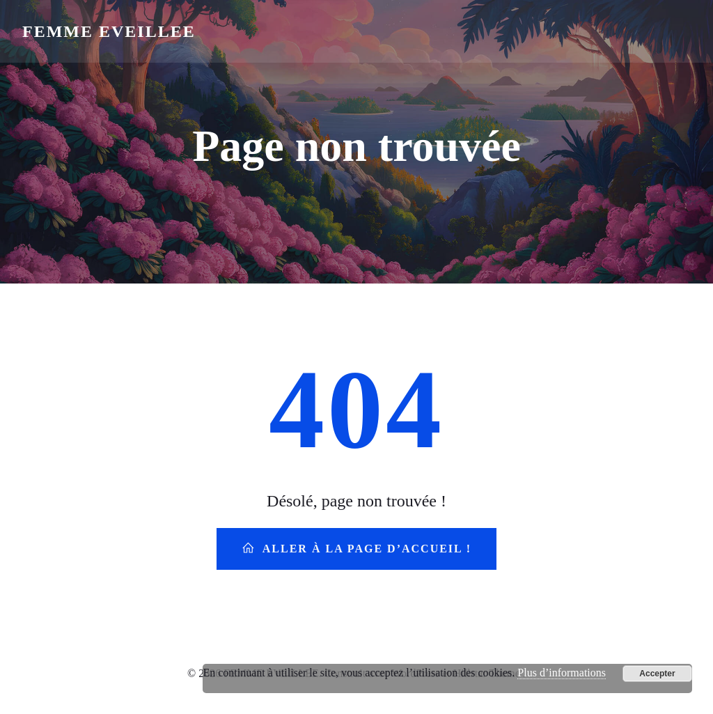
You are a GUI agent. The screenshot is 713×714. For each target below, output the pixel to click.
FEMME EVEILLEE (109, 31)
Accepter (657, 673)
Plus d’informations (561, 672)
